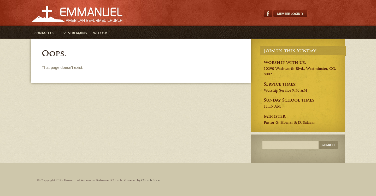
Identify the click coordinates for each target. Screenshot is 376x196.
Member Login (290, 14)
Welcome (101, 33)
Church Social (151, 180)
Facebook (268, 14)
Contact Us (44, 33)
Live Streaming (74, 33)
